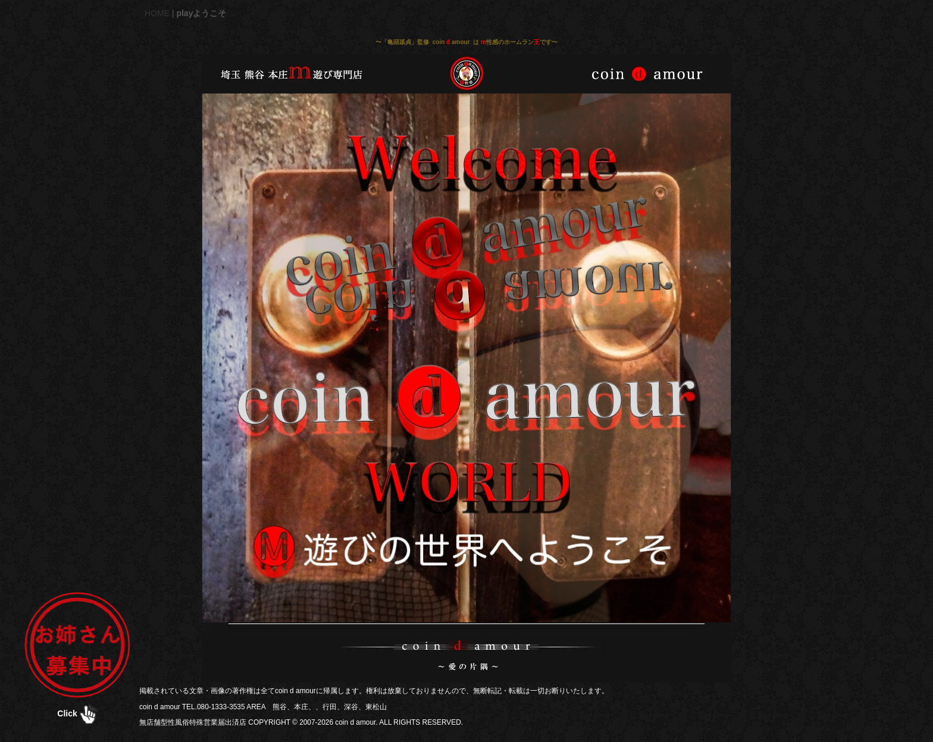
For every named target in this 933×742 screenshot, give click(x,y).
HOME (157, 13)
